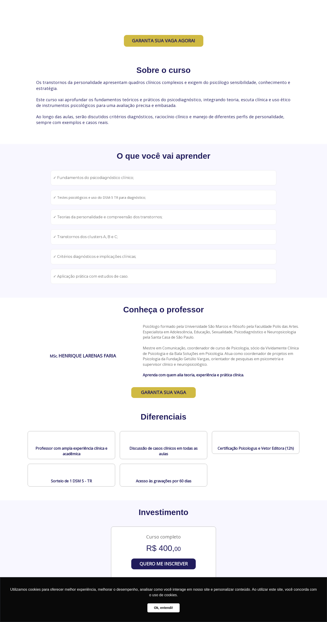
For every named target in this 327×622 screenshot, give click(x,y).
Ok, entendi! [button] (163, 608)
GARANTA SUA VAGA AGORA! (163, 40)
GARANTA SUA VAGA (163, 392)
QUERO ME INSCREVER (164, 564)
